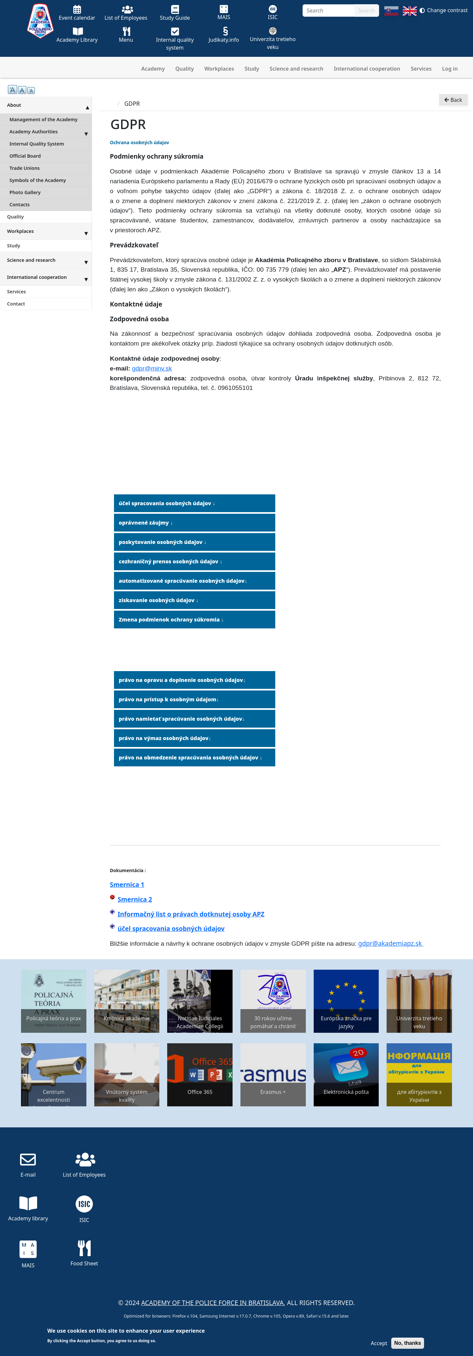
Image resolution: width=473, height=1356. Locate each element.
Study (252, 68)
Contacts (20, 204)
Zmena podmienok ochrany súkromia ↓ (171, 619)
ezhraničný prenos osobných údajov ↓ (172, 561)
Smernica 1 (127, 884)
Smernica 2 (135, 899)
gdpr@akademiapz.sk (390, 943)
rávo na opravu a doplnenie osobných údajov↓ (184, 680)
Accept (379, 1343)
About (49, 105)
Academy (153, 68)
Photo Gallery (25, 192)
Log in (450, 68)
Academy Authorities (51, 132)
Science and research (297, 68)
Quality (184, 68)
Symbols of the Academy (38, 180)
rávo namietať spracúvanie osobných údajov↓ (183, 718)
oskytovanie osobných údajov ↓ (164, 542)
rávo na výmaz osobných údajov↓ (166, 738)
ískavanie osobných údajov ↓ (160, 600)
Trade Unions (25, 168)
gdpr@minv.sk (152, 368)
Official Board (25, 156)
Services (421, 68)
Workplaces (219, 68)
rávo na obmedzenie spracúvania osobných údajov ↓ (192, 757)
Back (453, 100)
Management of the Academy (44, 119)
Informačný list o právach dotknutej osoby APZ (191, 914)
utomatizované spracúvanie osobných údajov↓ (184, 580)
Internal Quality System (37, 144)
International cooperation (367, 68)
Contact (16, 304)
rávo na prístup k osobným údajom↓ (170, 699)
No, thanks (407, 1343)
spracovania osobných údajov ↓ (172, 503)
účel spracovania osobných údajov (171, 928)
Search (366, 10)
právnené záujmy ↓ (147, 522)
